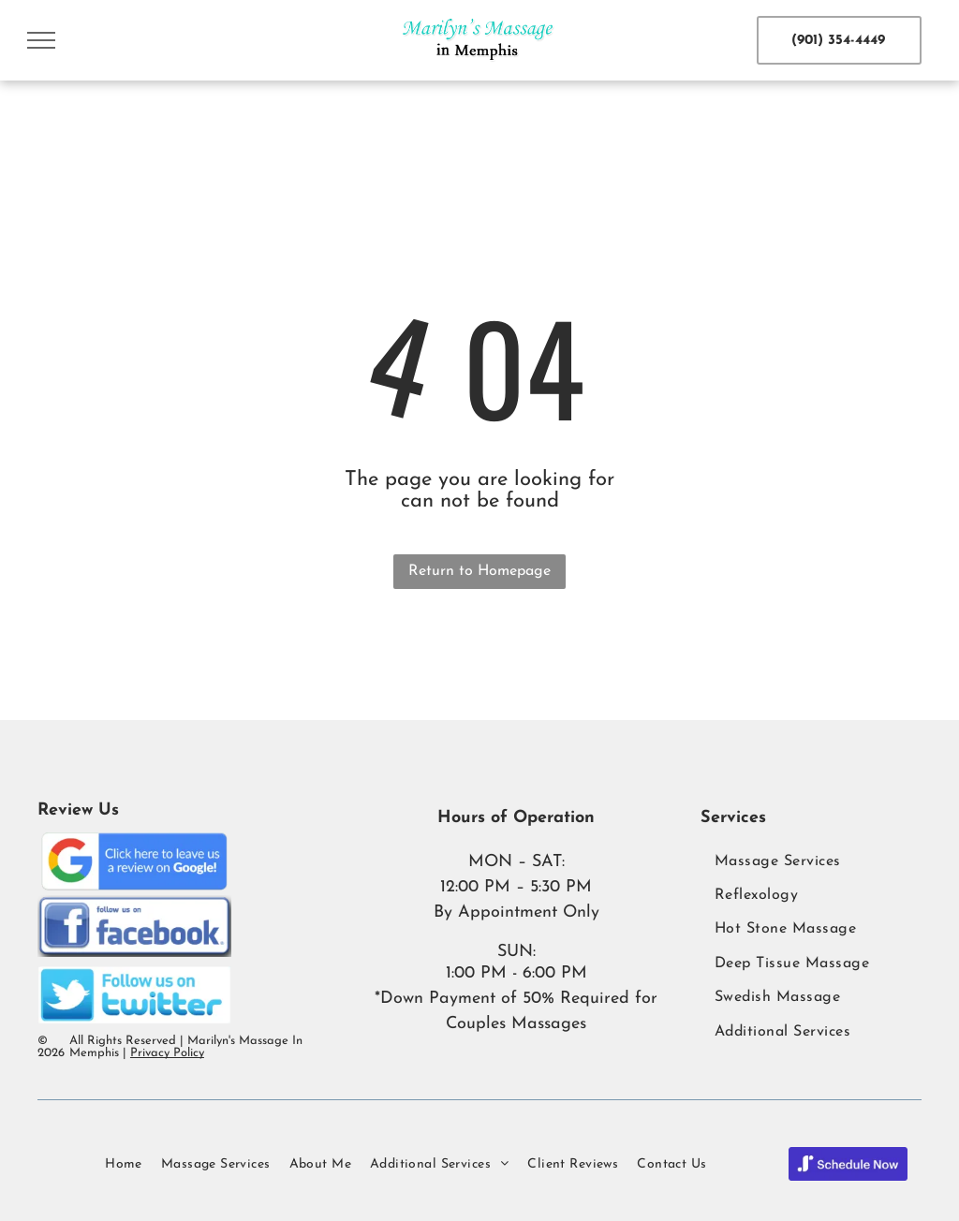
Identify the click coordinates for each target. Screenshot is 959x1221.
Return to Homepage (479, 571)
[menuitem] (811, 860)
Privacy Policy (167, 1053)
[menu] (41, 40)
